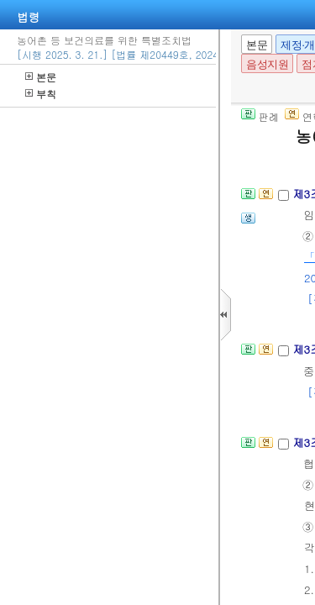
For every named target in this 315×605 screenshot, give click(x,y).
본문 (40, 77)
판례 (260, 116)
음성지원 (267, 64)
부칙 (40, 94)
